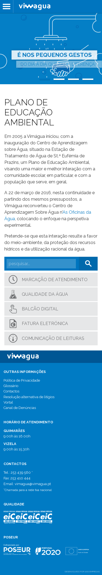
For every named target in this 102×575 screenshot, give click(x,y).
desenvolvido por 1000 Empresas (82, 571)
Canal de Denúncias (20, 408)
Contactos (11, 391)
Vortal (8, 402)
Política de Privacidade (22, 380)
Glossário (11, 386)
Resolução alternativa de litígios (29, 397)
